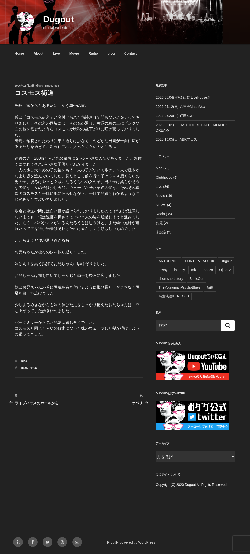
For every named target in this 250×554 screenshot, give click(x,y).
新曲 (210, 287)
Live (56, 53)
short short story (171, 279)
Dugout (58, 19)
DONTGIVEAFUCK (199, 261)
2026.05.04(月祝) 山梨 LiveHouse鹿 (183, 97)
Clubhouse (164, 177)
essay (163, 270)
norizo (34, 367)
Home (19, 53)
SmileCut (196, 279)
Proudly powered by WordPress (131, 542)
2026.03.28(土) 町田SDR (175, 116)
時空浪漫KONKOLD (174, 296)
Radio (93, 53)
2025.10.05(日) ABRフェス (176, 139)
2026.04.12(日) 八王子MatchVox (180, 107)
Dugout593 (52, 85)
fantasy (179, 270)
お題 (159, 223)
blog (111, 53)
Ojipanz (225, 270)
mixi (24, 367)
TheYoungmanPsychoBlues (180, 287)
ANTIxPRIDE (169, 261)
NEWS (161, 205)
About (38, 53)
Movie (74, 53)
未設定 (161, 232)
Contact (130, 53)
